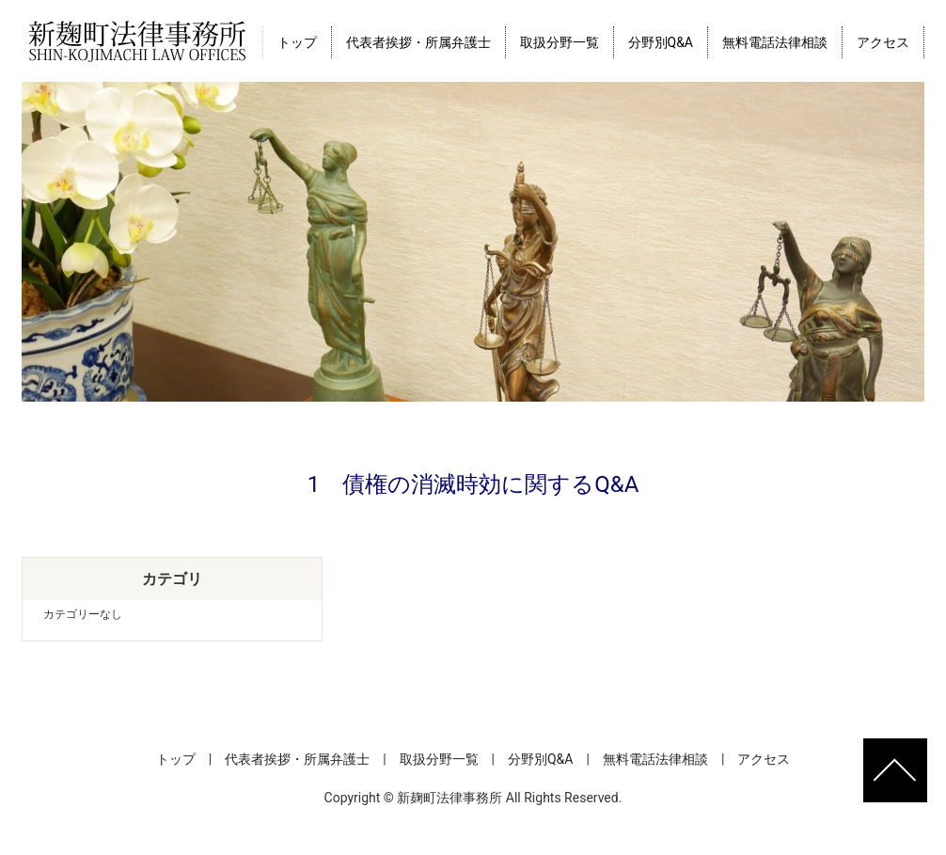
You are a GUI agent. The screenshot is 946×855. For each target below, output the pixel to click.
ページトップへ (895, 770)
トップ (297, 42)
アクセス (883, 42)
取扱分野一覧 (559, 42)
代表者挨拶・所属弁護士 (418, 42)
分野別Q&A (660, 42)
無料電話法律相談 (775, 42)
